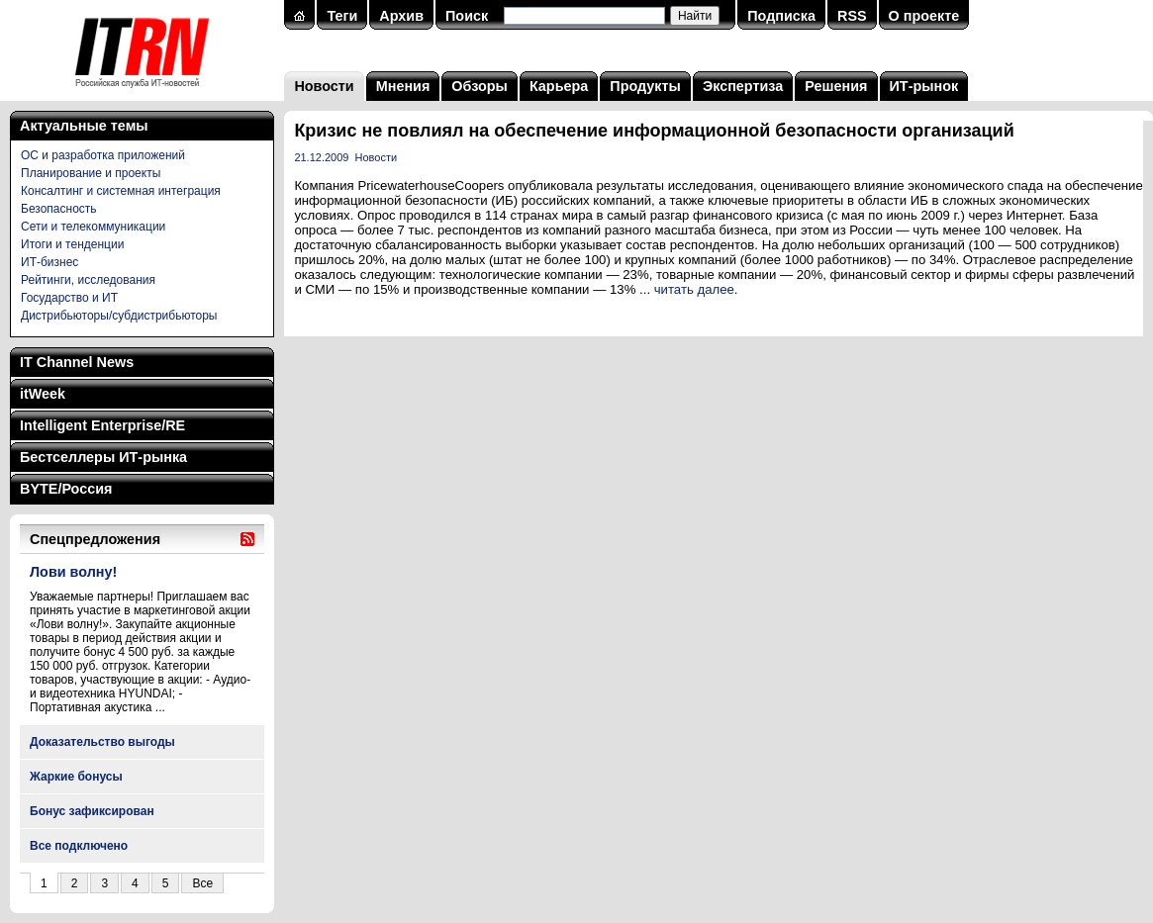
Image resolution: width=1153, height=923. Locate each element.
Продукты (645, 86)
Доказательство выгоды (102, 742)
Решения (836, 86)
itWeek (42, 394)
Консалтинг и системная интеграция (121, 191)
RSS (852, 16)
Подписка (781, 16)
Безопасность (59, 209)
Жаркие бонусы (76, 777)
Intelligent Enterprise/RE (102, 425)
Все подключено (79, 846)
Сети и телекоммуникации (93, 226)
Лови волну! (73, 572)
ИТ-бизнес (49, 262)
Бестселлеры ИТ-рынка (103, 457)
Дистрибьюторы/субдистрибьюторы (119, 316)
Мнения (403, 86)
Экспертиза (743, 86)
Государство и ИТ (69, 298)
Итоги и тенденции (72, 244)
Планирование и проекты (90, 173)
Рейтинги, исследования (88, 280)
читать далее (694, 289)
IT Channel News (77, 362)
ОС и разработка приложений (103, 155)
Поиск (466, 16)
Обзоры (479, 86)
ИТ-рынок (924, 86)
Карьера (558, 86)
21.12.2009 (321, 157)
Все (202, 883)
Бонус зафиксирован (92, 811)
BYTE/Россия (66, 489)
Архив (401, 16)
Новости (323, 86)
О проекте (924, 16)
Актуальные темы (84, 126)
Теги (342, 16)
